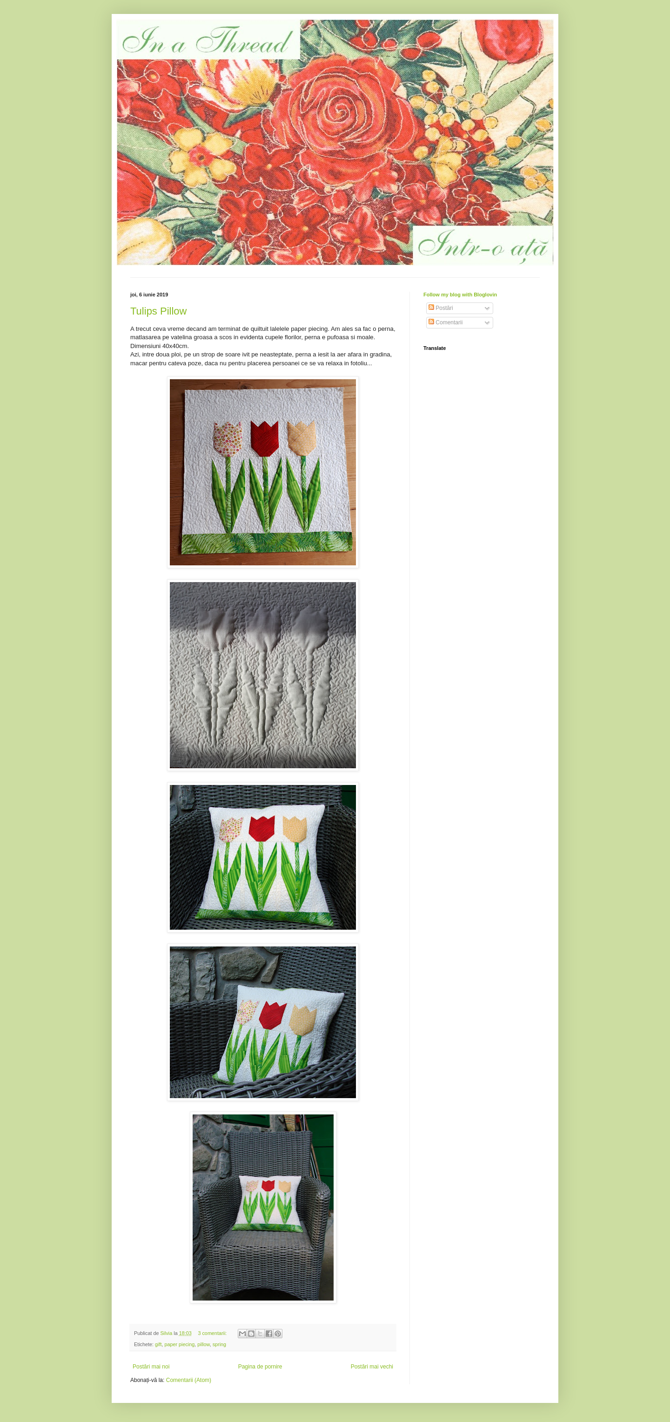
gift (158, 1344)
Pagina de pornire (260, 1366)
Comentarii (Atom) (188, 1380)
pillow (203, 1344)
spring (219, 1344)
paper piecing (179, 1344)
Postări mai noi (151, 1366)
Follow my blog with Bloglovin (460, 294)
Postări (441, 308)
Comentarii (445, 322)
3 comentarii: (213, 1333)
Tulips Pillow (158, 311)
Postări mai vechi (372, 1366)
